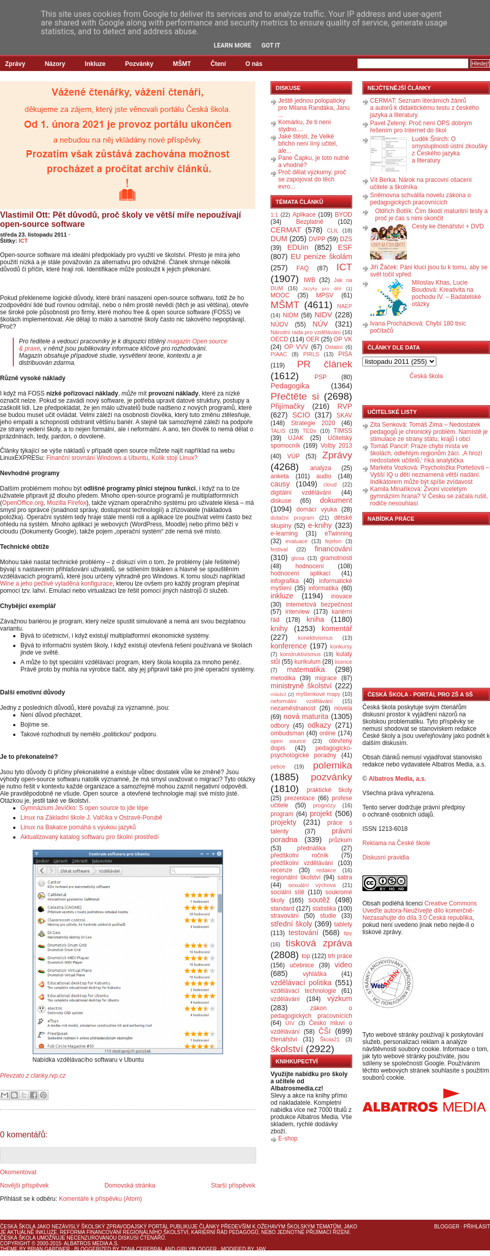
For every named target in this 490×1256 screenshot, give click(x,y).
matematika (306, 669)
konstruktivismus (300, 654)
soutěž (319, 900)
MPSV (324, 295)
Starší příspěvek (233, 1185)
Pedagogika (290, 386)
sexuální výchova (312, 885)
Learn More (233, 45)
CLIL (332, 230)
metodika (283, 678)
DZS (346, 239)
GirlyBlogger (197, 1249)
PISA (345, 354)
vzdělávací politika (301, 983)
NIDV (323, 315)
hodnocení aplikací (301, 573)
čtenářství (284, 1039)
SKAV (344, 415)
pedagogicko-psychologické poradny (311, 752)
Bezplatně (309, 221)
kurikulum (308, 661)
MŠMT (182, 63)
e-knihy (320, 525)
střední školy (291, 924)
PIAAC (279, 354)
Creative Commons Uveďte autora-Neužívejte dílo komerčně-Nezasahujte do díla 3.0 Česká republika (419, 910)
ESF (345, 247)
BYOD (343, 214)
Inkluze (95, 63)
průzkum (340, 840)
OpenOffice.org (22, 502)
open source (288, 741)
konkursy (341, 646)
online (328, 733)
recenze (281, 870)
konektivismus (315, 638)
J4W (261, 1249)
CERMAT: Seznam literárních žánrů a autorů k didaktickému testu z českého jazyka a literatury (424, 108)
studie (328, 915)
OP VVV (296, 347)
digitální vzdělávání (301, 492)
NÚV (320, 324)
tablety (343, 924)
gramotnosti (336, 558)
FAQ (303, 268)
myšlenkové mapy (318, 694)
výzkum (339, 998)
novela (343, 708)
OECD (279, 339)
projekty (283, 822)
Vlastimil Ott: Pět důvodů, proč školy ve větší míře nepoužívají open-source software (120, 219)
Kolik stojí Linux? (175, 457)
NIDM (291, 315)
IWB (309, 280)
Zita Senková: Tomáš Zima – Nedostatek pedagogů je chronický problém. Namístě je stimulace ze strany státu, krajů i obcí (429, 432)
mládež (278, 694)
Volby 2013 (336, 445)
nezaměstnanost (293, 708)
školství (287, 1048)
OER (312, 339)
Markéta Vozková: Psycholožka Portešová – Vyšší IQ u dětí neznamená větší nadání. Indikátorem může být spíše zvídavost (429, 474)
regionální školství (296, 877)
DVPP (317, 239)
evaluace (296, 541)
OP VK (342, 339)
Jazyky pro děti (322, 288)
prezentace (299, 798)
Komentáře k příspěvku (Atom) (100, 1198)
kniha (315, 619)
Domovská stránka (130, 1185)
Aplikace (303, 214)
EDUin (298, 247)
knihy (279, 628)
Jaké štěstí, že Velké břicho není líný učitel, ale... (307, 143)
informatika (323, 588)
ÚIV (290, 1023)
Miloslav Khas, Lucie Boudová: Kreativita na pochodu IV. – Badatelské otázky (446, 293)
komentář (337, 628)
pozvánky (331, 777)
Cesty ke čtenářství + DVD (448, 226)
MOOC (280, 295)
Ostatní (334, 347)
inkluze (282, 596)
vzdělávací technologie (303, 990)
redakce (326, 870)
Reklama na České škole (396, 843)
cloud (330, 484)
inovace (341, 596)
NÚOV (279, 324)
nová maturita (306, 716)
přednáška (311, 848)
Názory (55, 63)
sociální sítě (287, 892)
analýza (320, 468)
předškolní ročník (299, 855)
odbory (280, 725)
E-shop (288, 1138)
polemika (332, 765)
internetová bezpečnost (319, 604)
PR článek (324, 364)
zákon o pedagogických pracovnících (311, 1012)
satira (344, 877)
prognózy (324, 805)
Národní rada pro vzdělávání (305, 332)
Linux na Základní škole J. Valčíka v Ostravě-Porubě (91, 817)
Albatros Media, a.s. (397, 778)
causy (280, 484)
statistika (324, 908)
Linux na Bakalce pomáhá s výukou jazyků (78, 827)
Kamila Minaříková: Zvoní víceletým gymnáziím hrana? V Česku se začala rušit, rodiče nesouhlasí (429, 496)
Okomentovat (18, 1172)
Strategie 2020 (313, 423)
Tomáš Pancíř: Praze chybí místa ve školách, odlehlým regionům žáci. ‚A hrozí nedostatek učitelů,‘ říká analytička (426, 453)
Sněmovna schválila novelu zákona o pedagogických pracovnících (420, 199)
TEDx (309, 431)
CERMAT (286, 230)
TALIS (278, 431)
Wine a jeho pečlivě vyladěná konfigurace (56, 583)
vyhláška (315, 974)
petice (278, 766)
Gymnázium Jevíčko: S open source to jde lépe (84, 807)
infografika (285, 581)
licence (343, 662)
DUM (279, 239)
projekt (321, 813)
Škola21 (330, 1039)
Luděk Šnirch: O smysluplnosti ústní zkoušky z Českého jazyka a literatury (449, 149)
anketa (280, 476)
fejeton (333, 541)
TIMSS (342, 430)
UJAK (296, 437)
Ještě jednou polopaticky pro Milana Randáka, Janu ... (314, 108)
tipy (348, 933)
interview (297, 611)
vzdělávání (285, 999)
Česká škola (426, 376)
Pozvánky (139, 63)
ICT (23, 241)
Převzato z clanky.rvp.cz (32, 1075)
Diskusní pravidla (385, 857)
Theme (9, 1249)
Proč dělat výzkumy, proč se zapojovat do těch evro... (312, 179)
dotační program (292, 518)
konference (289, 646)
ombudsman (287, 733)
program (282, 814)
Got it (270, 45)
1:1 (274, 215)
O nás (254, 63)
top (306, 956)
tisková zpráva (319, 943)
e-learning (284, 533)
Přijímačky (287, 406)
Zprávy (15, 63)
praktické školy (329, 790)
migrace (326, 678)
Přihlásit (476, 1226)
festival (279, 549)
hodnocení (310, 566)
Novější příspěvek (24, 1185)
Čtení (218, 63)
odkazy (319, 725)
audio (323, 476)
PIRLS (311, 354)
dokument (336, 500)
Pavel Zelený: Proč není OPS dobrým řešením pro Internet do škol (421, 127)
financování (333, 549)
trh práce (340, 956)
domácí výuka (317, 509)
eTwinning (338, 533)
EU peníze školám (321, 256)
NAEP (344, 306)
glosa (298, 558)
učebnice (301, 965)
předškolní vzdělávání (302, 863)
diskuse (281, 500)
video (343, 965)
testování (303, 932)
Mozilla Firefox (66, 502)
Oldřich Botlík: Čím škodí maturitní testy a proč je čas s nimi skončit (431, 214)
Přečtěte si (295, 396)
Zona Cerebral (141, 1249)
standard (283, 908)
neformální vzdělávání (302, 701)
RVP (344, 406)
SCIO (301, 415)
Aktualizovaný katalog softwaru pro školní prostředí (89, 837)
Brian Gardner (49, 1249)
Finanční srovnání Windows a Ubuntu (97, 457)
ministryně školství (301, 686)
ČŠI (324, 1031)
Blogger (446, 1226)
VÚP (293, 456)
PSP (320, 377)
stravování (285, 915)
